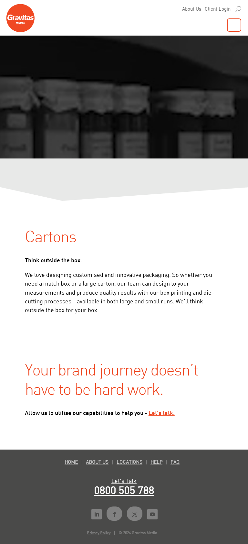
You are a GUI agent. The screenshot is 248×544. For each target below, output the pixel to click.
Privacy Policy (98, 532)
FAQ (175, 462)
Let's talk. (162, 412)
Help (156, 462)
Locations (129, 462)
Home (71, 462)
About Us (191, 8)
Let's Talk (124, 480)
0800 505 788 (124, 490)
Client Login (218, 8)
